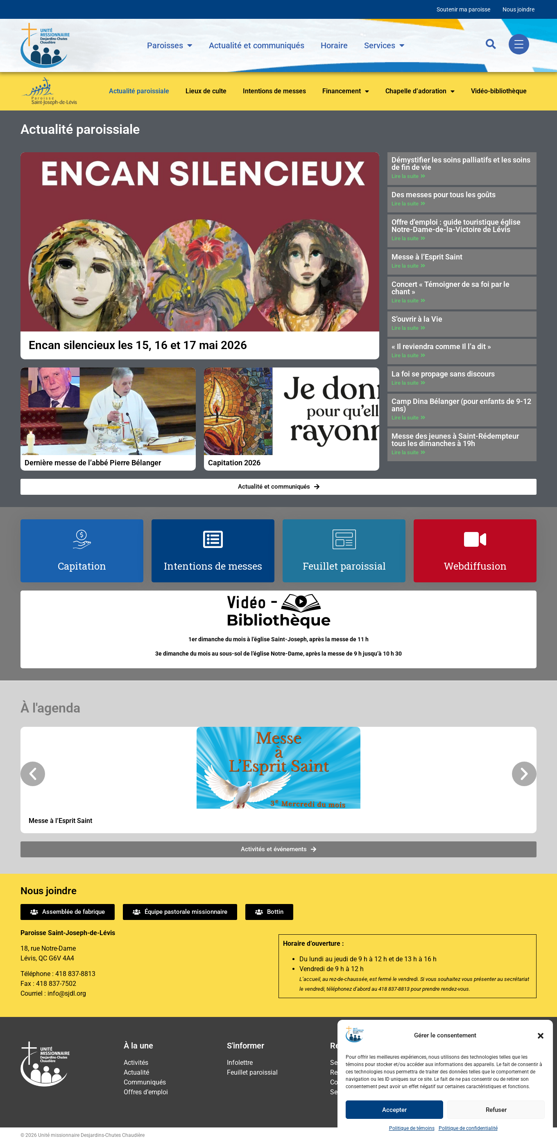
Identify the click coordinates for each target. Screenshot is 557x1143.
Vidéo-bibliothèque (499, 91)
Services (384, 45)
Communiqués (145, 1082)
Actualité (136, 1072)
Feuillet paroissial (252, 1072)
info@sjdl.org (67, 993)
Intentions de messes (274, 91)
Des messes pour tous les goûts (444, 194)
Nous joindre (518, 9)
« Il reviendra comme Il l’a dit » (441, 346)
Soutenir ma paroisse (463, 9)
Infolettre (240, 1062)
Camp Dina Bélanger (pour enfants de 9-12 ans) (461, 405)
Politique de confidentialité (468, 1128)
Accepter (394, 1110)
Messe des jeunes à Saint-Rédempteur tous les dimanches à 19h (455, 440)
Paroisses (169, 45)
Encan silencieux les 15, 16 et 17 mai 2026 (138, 345)
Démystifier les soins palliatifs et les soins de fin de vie (461, 163)
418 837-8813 (75, 974)
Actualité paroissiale (139, 91)
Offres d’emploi (146, 1092)
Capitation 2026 (234, 462)
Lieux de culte (206, 91)
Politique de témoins (412, 1128)
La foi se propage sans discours (443, 374)
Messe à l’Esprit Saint (427, 256)
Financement (345, 91)
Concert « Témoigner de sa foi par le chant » (450, 288)
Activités (136, 1062)
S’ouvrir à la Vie (417, 319)
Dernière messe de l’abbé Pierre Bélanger (93, 462)
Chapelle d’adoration (420, 91)
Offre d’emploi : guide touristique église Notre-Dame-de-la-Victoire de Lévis (456, 226)
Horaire (334, 45)
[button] (541, 1036)
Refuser (496, 1110)
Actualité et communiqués (256, 45)
